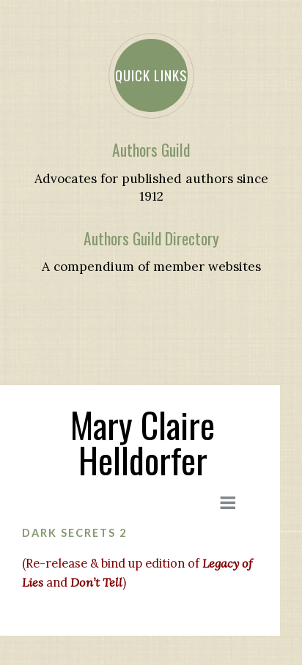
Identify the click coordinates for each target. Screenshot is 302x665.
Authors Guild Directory (151, 238)
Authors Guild (151, 149)
